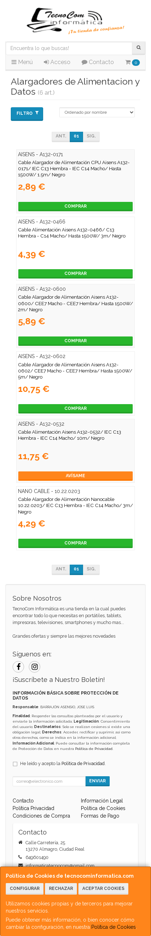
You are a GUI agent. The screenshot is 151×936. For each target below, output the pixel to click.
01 (76, 136)
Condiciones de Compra (41, 816)
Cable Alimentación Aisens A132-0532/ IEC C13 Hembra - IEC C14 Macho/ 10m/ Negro (69, 435)
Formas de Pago (100, 816)
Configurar (25, 888)
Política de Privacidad (94, 749)
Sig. (91, 136)
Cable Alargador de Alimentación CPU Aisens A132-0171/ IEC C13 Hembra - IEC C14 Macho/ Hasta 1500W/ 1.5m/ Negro (74, 168)
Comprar (75, 206)
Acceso (57, 62)
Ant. (61, 136)
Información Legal (102, 801)
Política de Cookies (113, 927)
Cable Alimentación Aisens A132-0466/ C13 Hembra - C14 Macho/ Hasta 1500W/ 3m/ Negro (71, 233)
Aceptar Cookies (103, 888)
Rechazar (61, 888)
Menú (22, 62)
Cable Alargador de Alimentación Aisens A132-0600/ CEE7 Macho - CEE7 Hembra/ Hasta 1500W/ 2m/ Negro (75, 303)
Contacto (98, 62)
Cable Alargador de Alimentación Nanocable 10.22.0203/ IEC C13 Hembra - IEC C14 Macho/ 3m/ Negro (75, 505)
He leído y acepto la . (63, 763)
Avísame (75, 475)
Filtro (27, 113)
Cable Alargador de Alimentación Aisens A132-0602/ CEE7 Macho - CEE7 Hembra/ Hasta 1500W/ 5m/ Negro (75, 371)
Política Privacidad (33, 808)
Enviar (97, 780)
